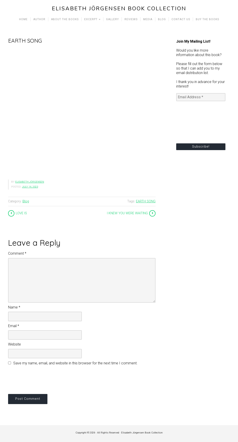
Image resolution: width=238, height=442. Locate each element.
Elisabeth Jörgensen (29, 181)
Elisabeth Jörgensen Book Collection (119, 8)
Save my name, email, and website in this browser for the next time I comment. (75, 363)
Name (14, 307)
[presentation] (42, 379)
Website (14, 344)
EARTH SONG (146, 201)
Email (13, 326)
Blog (25, 201)
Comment (17, 253)
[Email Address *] (200, 97)
